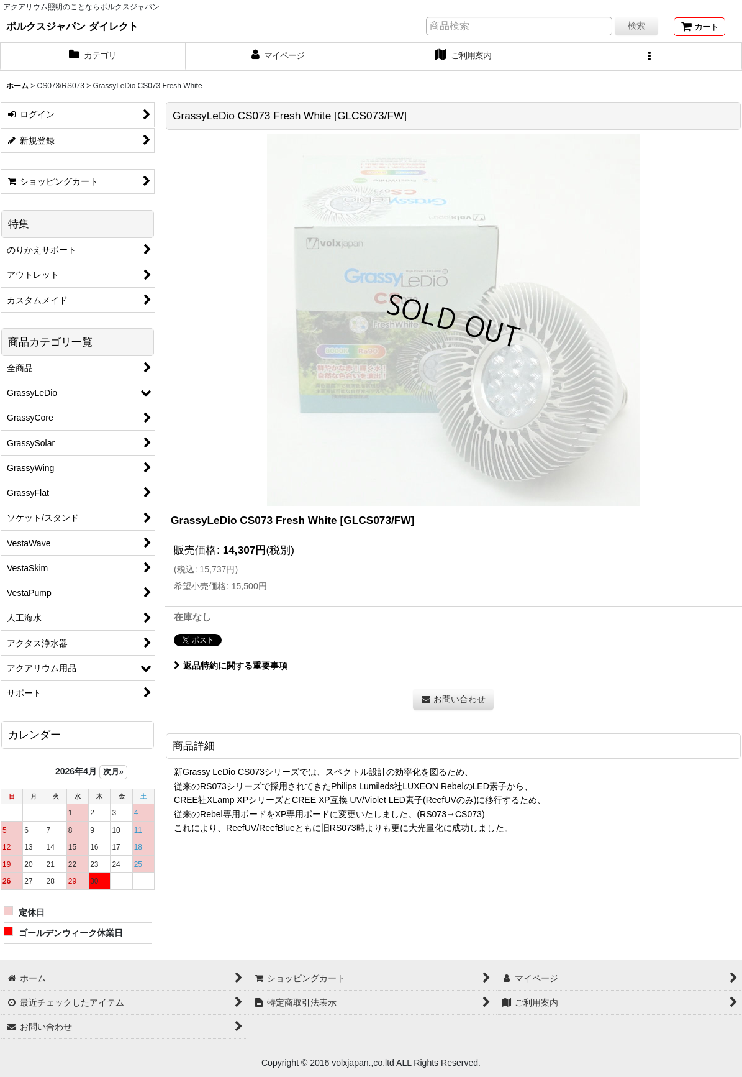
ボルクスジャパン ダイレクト (72, 26)
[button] (649, 56)
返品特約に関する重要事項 (230, 666)
